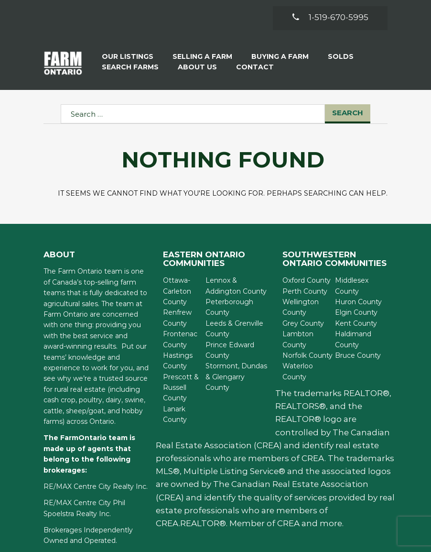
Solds (341, 56)
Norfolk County (307, 355)
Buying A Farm (280, 56)
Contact (255, 67)
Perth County (304, 291)
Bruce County (358, 355)
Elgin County (356, 312)
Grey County (303, 323)
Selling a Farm (202, 56)
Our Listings (127, 56)
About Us (197, 67)
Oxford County (306, 280)
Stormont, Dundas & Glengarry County (236, 377)
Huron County (358, 302)
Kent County (356, 323)
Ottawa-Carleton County (177, 291)
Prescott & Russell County (181, 388)
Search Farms (130, 67)
